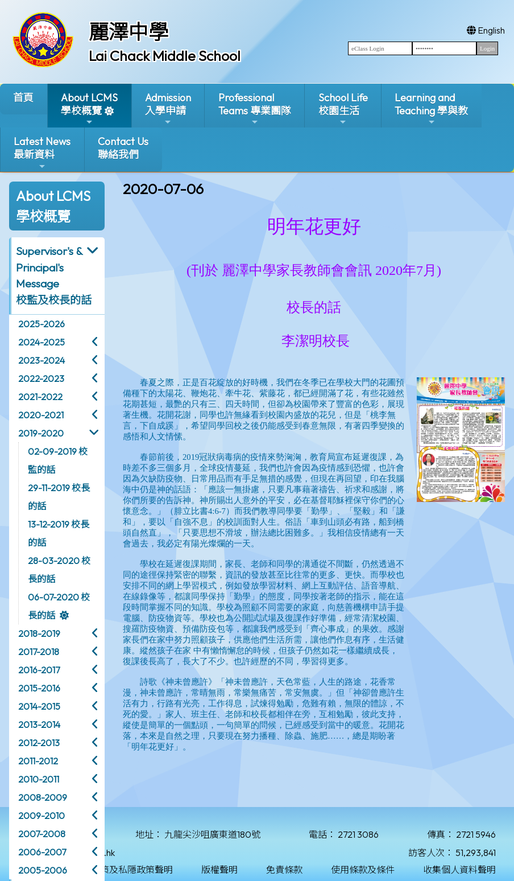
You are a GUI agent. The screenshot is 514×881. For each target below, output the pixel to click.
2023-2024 (41, 360)
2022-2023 (41, 378)
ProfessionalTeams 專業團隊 (254, 109)
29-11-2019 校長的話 (59, 497)
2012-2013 (39, 742)
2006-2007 (42, 852)
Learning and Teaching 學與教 (431, 109)
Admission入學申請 (168, 109)
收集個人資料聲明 (459, 869)
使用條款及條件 (363, 869)
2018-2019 (39, 633)
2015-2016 (39, 688)
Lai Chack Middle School (165, 56)
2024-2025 (41, 342)
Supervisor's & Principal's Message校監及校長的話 (54, 275)
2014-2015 (39, 706)
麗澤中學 (128, 31)
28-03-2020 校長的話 (59, 569)
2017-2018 (38, 651)
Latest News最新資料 (42, 153)
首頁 (23, 97)
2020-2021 (41, 415)
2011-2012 (38, 761)
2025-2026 (41, 324)
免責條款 (284, 869)
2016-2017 (39, 670)
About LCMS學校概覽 (89, 109)
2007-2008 (41, 833)
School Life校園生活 (343, 109)
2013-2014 (39, 724)
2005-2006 (42, 870)
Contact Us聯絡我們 (123, 148)
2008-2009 (42, 797)
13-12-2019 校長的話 (58, 533)
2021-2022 (40, 396)
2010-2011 (38, 779)
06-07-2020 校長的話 (59, 606)
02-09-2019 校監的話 (58, 460)
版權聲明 (219, 869)
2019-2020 (41, 433)
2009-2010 (41, 815)
